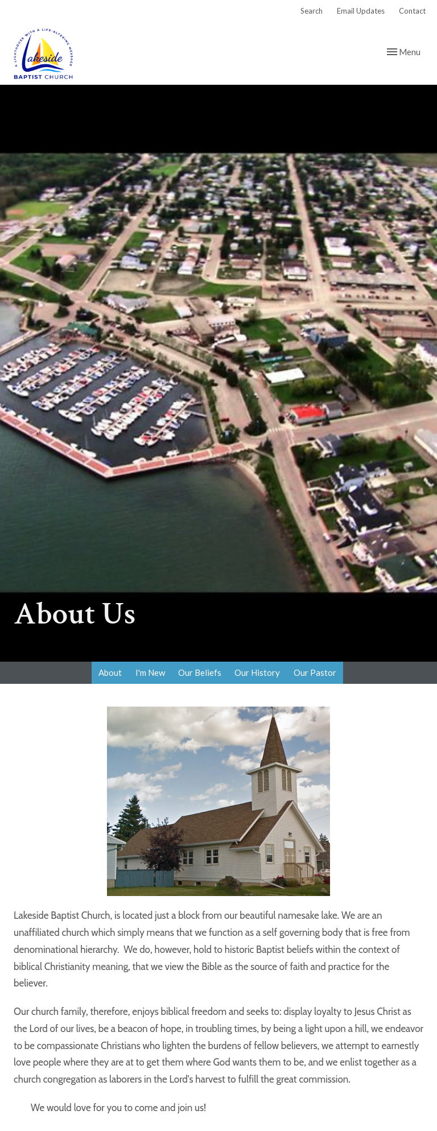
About (110, 672)
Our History (257, 672)
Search (311, 10)
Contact (412, 10)
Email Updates (361, 10)
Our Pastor (315, 672)
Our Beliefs (199, 672)
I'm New (150, 672)
